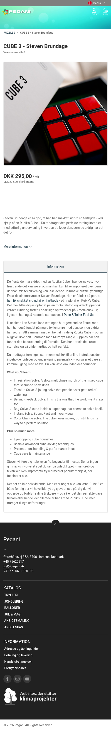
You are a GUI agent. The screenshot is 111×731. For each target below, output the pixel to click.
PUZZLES (9, 32)
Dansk (96, 3)
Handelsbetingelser (18, 661)
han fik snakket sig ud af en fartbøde (32, 300)
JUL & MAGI (13, 614)
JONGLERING (14, 601)
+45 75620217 (13, 561)
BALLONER (12, 608)
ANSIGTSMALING (17, 620)
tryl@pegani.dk (14, 566)
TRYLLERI (11, 595)
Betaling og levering (18, 655)
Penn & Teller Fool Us (79, 315)
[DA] (16, 12)
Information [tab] (55, 266)
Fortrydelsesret (15, 668)
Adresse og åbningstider (21, 648)
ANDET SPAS (13, 627)
